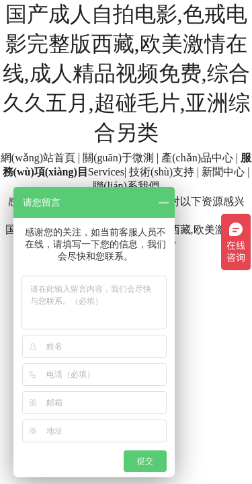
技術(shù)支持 (161, 171)
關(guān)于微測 (118, 157)
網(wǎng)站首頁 (38, 157)
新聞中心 (223, 171)
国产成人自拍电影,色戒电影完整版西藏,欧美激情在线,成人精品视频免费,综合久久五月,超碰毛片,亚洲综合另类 (126, 73)
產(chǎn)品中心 (197, 157)
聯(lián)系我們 (126, 186)
